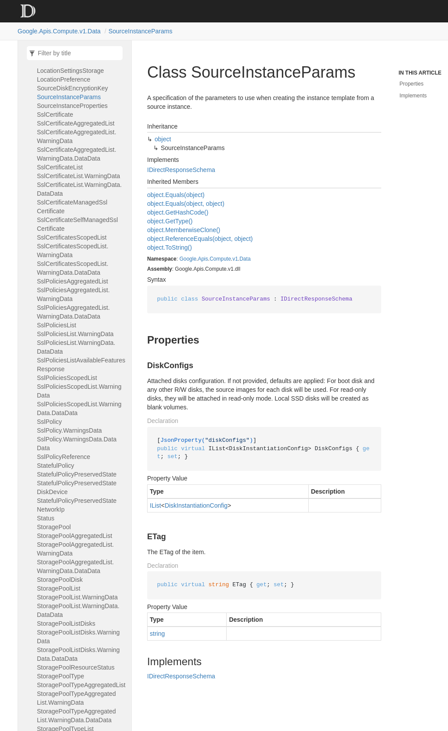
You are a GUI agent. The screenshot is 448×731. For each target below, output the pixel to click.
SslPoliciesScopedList (67, 377)
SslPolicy (49, 421)
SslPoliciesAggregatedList (72, 281)
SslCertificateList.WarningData (78, 175)
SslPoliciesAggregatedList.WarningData (73, 294)
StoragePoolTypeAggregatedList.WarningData (76, 698)
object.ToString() (169, 247)
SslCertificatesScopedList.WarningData (72, 250)
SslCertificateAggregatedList (76, 123)
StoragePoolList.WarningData (77, 597)
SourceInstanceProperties (72, 105)
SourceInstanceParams (140, 31)
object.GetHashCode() (177, 212)
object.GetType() (170, 221)
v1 (235, 259)
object (163, 139)
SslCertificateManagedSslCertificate (72, 207)
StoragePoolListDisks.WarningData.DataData (78, 654)
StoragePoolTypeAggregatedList (81, 684)
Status (45, 518)
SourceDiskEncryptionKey (72, 88)
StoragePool (54, 526)
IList (155, 505)
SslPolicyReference (63, 456)
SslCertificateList (60, 167)
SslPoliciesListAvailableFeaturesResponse (81, 365)
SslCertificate (55, 114)
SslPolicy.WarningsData (69, 430)
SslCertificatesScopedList (72, 237)
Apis (203, 259)
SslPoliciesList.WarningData (75, 333)
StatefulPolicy (55, 465)
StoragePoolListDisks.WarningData (78, 637)
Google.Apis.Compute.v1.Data (59, 31)
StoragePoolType (60, 676)
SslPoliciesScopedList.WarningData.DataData (79, 408)
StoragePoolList (58, 588)
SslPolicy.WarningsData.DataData (76, 444)
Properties (412, 84)
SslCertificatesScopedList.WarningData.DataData (72, 268)
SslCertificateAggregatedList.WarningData (76, 136)
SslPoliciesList (56, 325)
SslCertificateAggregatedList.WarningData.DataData (76, 154)
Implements (413, 96)
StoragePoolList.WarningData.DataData (78, 610)
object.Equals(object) (176, 194)
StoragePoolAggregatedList (74, 535)
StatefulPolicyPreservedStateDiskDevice (76, 487)
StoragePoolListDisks (66, 623)
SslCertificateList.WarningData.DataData (79, 189)
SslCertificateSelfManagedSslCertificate (77, 224)
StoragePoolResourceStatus (76, 667)
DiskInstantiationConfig (196, 505)
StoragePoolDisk (60, 579)
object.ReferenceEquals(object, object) (200, 238)
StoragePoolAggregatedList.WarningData (75, 549)
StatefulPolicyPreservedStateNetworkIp (76, 505)
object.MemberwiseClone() (183, 229)
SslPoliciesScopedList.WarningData (79, 391)
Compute (220, 259)
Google (187, 259)
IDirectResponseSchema (181, 169)
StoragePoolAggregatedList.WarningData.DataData (75, 566)
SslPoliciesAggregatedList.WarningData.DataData (73, 312)
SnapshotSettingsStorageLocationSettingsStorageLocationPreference (72, 70)
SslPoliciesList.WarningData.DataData (76, 347)
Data (244, 259)
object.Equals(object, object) (185, 203)
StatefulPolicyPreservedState (76, 474)
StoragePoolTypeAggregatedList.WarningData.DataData (76, 716)
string (157, 633)
